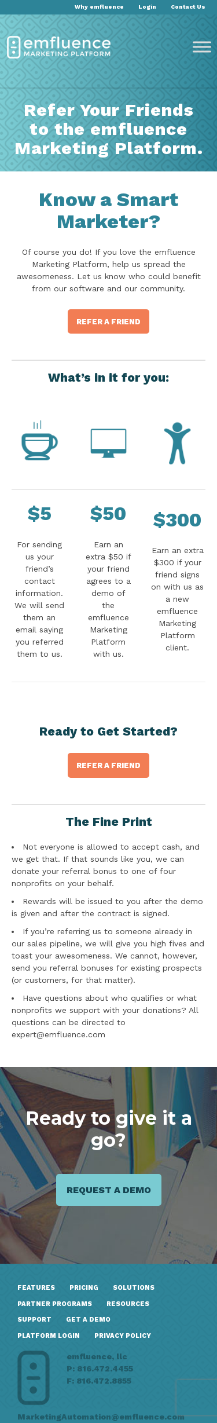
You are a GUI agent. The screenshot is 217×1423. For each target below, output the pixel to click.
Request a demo (109, 1189)
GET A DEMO (88, 1319)
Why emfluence (99, 6)
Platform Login (48, 1336)
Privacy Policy (122, 1336)
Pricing (83, 1288)
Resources (127, 1304)
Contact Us (188, 6)
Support (34, 1319)
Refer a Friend (108, 321)
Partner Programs (54, 1304)
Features (36, 1288)
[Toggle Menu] (202, 47)
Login (147, 6)
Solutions (134, 1288)
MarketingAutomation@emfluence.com (101, 1416)
